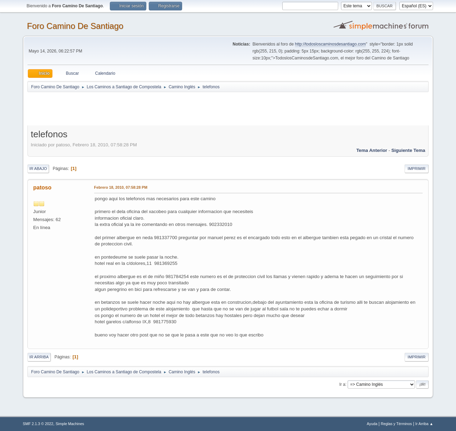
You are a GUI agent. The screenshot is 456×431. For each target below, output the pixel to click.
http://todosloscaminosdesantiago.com (330, 44)
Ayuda (372, 424)
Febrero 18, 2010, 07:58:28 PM (120, 187)
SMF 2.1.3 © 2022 (38, 424)
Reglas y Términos (396, 424)
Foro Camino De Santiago (75, 26)
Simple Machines (70, 424)
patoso (42, 187)
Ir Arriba (39, 357)
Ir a (342, 384)
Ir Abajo (38, 168)
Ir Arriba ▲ (424, 424)
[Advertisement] (149, 108)
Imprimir (417, 168)
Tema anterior (371, 150)
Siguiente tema (408, 150)
